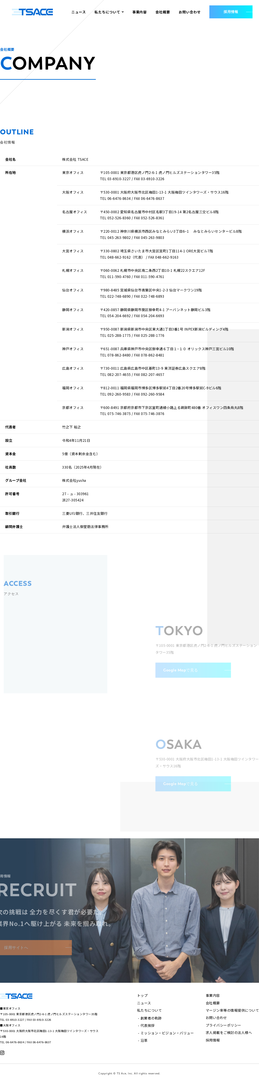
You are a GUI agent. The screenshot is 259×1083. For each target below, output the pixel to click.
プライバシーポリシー (223, 1025)
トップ (142, 995)
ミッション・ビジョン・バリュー (167, 1032)
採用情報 (213, 1040)
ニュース (78, 12)
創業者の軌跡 (151, 1018)
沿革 (144, 1040)
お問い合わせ (190, 12)
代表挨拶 (148, 1025)
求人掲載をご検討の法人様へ (229, 1032)
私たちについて (107, 12)
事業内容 (139, 12)
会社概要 (162, 12)
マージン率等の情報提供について (232, 1010)
